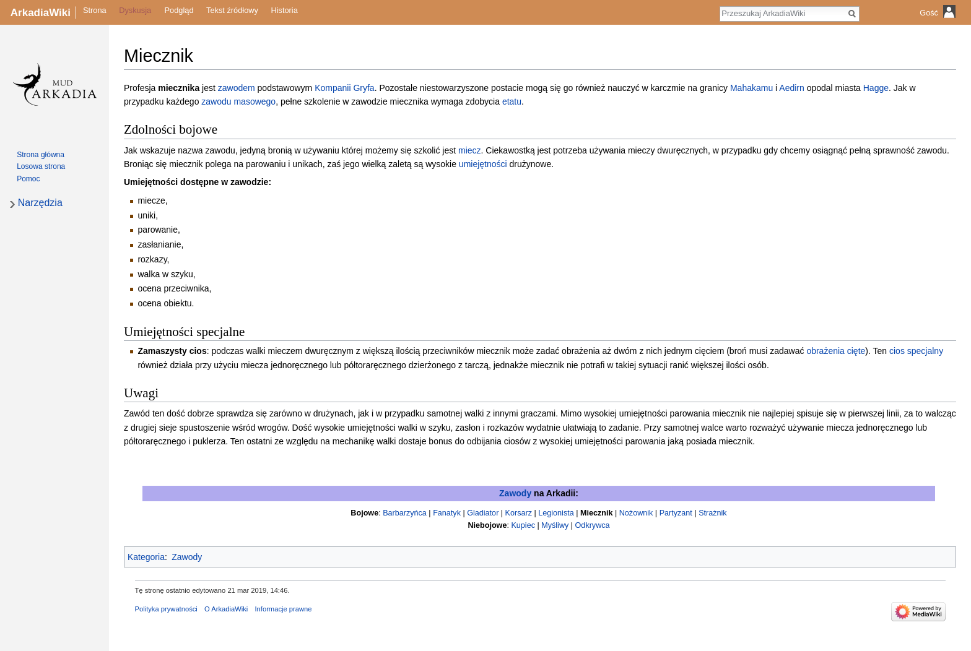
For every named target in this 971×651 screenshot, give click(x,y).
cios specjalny (916, 351)
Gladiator (483, 513)
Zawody (515, 493)
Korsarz (518, 513)
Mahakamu (751, 88)
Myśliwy (554, 525)
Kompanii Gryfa (344, 88)
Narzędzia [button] (40, 202)
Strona (95, 10)
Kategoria (146, 557)
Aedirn (791, 88)
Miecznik (596, 513)
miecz (469, 150)
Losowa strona (41, 166)
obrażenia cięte (835, 351)
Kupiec (523, 525)
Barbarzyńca (405, 513)
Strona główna (40, 154)
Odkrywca (592, 525)
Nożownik (636, 513)
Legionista (555, 513)
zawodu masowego (238, 101)
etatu (511, 101)
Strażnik (713, 513)
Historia (284, 10)
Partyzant (676, 513)
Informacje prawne (283, 609)
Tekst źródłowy (232, 10)
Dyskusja (135, 10)
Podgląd (179, 10)
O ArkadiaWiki (226, 609)
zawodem (236, 88)
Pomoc (28, 179)
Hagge (876, 88)
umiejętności (483, 164)
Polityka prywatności (166, 609)
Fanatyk (447, 513)
